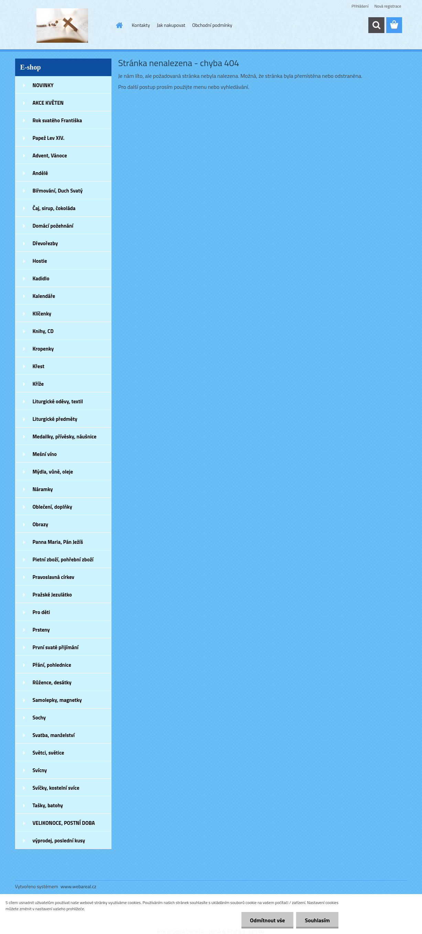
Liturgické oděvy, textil (58, 401)
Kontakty (141, 25)
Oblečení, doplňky (52, 507)
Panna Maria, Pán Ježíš (58, 542)
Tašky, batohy (48, 805)
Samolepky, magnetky (57, 700)
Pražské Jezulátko (52, 595)
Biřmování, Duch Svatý (58, 191)
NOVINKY (43, 85)
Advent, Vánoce (50, 155)
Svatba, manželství (54, 735)
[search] (376, 25)
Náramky (43, 489)
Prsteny (41, 630)
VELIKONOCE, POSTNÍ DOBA (64, 823)
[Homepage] (119, 25)
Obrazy (40, 524)
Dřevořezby (45, 243)
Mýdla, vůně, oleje (53, 472)
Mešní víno (45, 454)
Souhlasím (317, 920)
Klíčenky (42, 314)
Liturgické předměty (55, 419)
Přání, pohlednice (52, 665)
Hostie (40, 261)
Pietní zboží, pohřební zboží (63, 559)
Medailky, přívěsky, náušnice (65, 436)
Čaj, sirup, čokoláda (54, 208)
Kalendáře (44, 296)
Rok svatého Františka (57, 120)
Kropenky (43, 349)
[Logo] (62, 25)
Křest (39, 366)
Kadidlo (41, 278)
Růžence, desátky (52, 682)
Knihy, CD (43, 331)
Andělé (40, 173)
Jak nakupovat (171, 25)
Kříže (38, 384)
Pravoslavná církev (54, 577)
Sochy (39, 718)
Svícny (40, 770)
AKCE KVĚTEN (48, 103)
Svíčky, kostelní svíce (56, 788)
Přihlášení (359, 6)
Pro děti (41, 612)
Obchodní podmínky (212, 25)
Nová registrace (387, 6)
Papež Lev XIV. (49, 138)
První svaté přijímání (56, 647)
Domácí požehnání (53, 226)
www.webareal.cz (78, 886)
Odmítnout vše (267, 920)
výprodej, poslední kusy (59, 840)
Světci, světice (48, 753)
